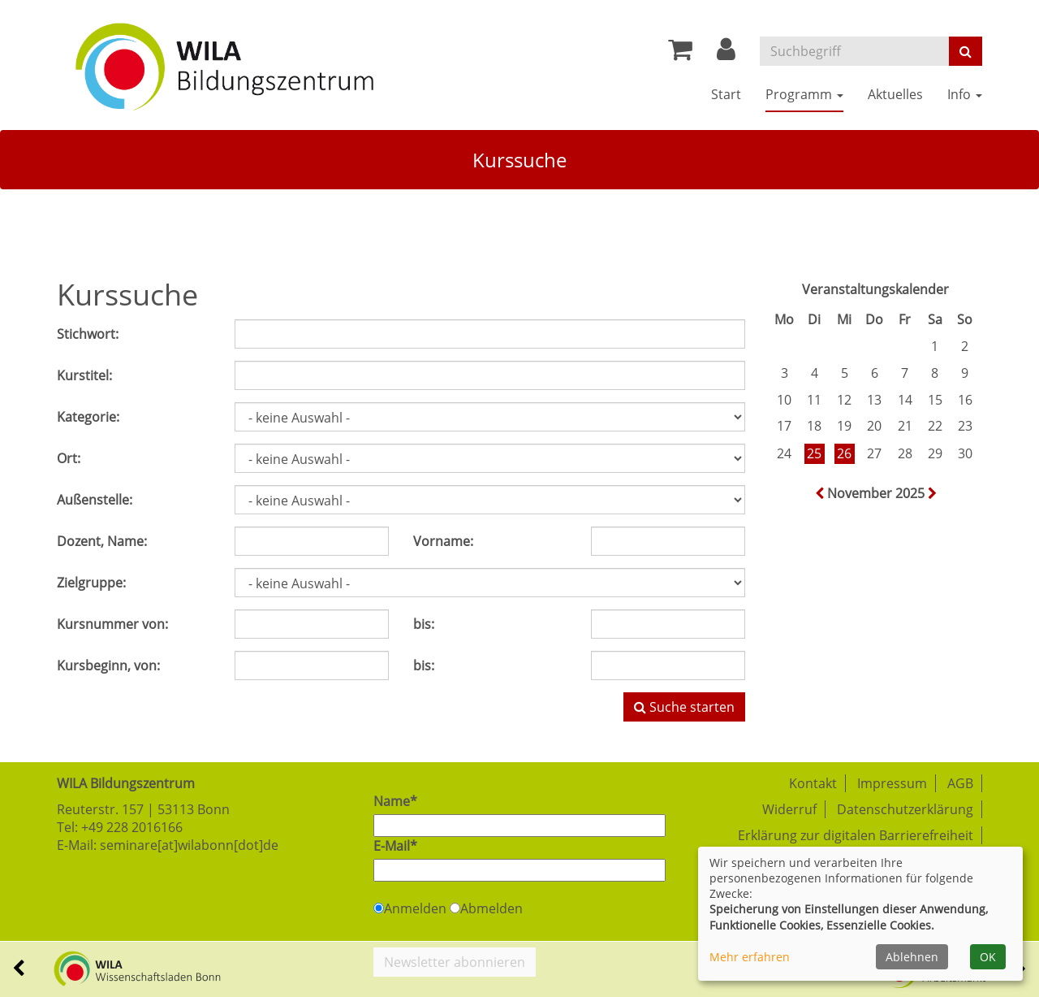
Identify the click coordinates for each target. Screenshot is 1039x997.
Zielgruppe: (91, 583)
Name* (395, 801)
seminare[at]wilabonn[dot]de (189, 845)
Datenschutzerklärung (905, 809)
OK (988, 956)
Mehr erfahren (749, 956)
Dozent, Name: (102, 541)
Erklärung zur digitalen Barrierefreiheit (855, 835)
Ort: (68, 458)
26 (844, 453)
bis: (423, 624)
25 (814, 453)
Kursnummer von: (112, 624)
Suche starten (684, 707)
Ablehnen (912, 956)
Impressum (892, 783)
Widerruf (789, 809)
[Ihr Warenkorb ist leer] (680, 54)
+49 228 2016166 (132, 827)
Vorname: (443, 541)
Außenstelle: (94, 500)
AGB (960, 783)
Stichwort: (88, 334)
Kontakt (813, 783)
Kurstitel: (84, 375)
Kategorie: (88, 417)
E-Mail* (395, 846)
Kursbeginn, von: (108, 665)
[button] (726, 54)
